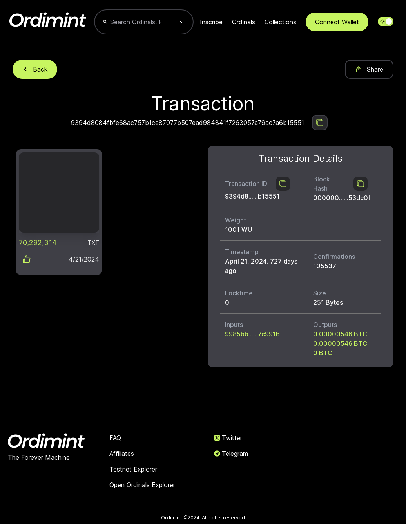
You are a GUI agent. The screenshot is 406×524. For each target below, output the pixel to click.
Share (369, 69)
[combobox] (135, 22)
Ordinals (243, 22)
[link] (59, 192)
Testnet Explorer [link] (133, 469)
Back (35, 69)
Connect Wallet (337, 22)
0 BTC (322, 353)
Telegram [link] (231, 453)
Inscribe (211, 22)
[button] (59, 212)
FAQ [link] (115, 438)
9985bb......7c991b (252, 334)
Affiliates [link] (121, 453)
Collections (280, 22)
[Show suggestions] (182, 22)
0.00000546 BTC (340, 334)
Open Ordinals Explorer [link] (142, 485)
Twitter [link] (228, 438)
